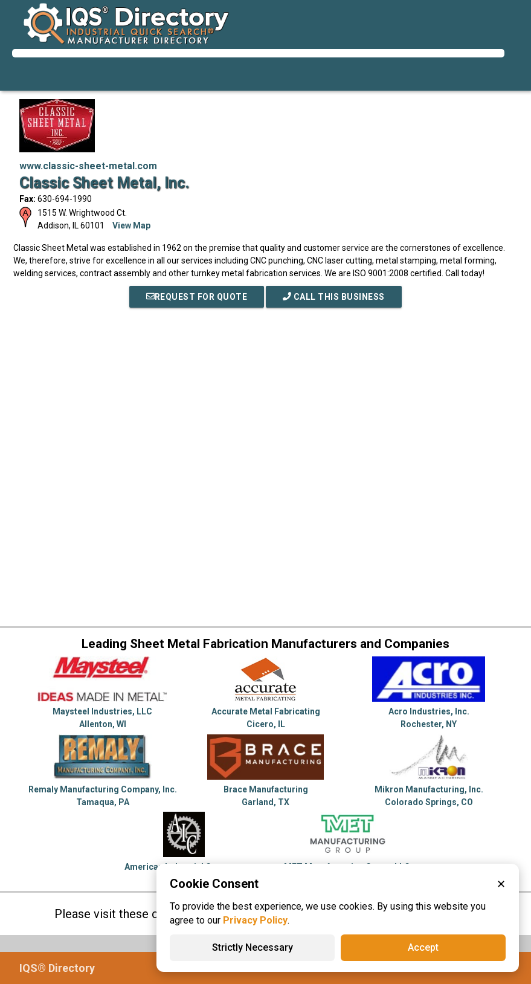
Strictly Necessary (252, 947)
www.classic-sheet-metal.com (88, 166)
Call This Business (334, 297)
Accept (423, 947)
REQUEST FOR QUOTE (197, 297)
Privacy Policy (255, 920)
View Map (131, 225)
